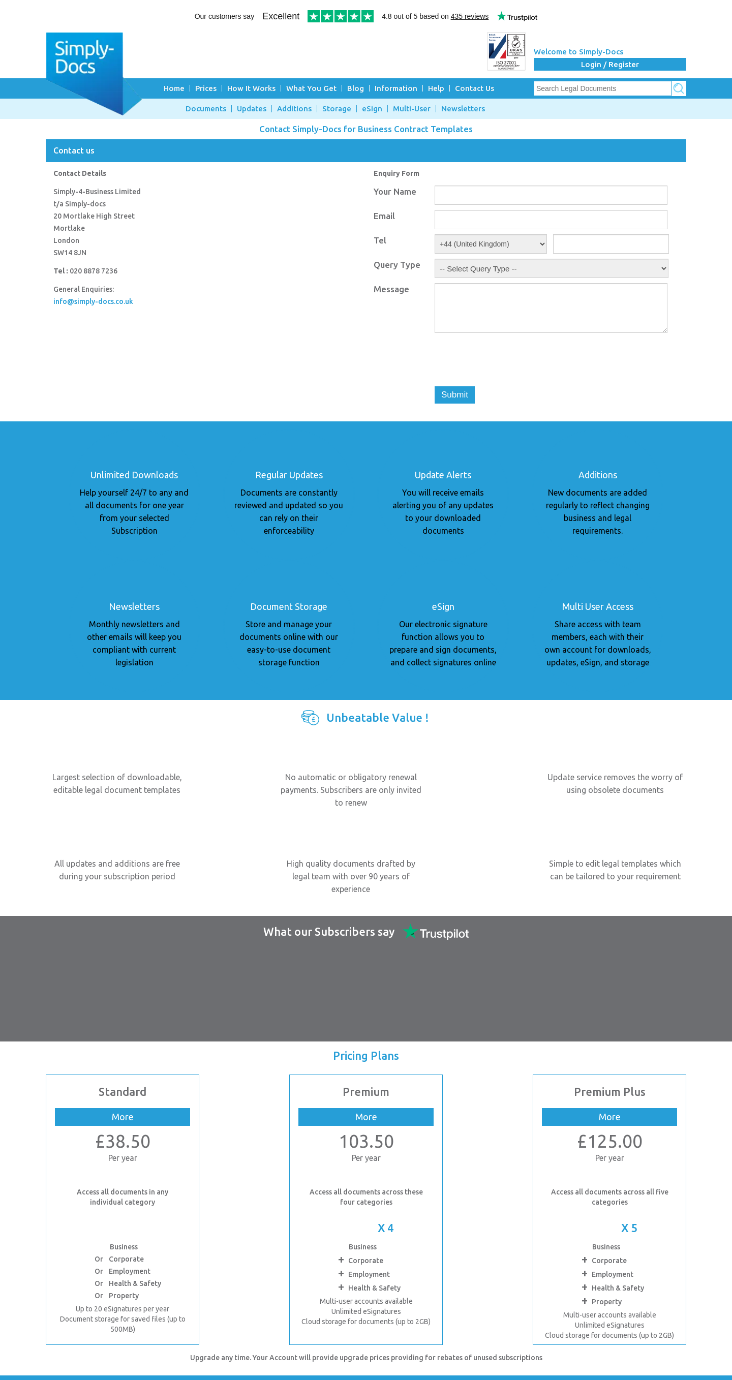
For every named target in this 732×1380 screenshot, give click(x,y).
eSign (372, 108)
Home (174, 88)
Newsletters (463, 108)
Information (396, 88)
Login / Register (610, 64)
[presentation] (512, 361)
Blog (355, 88)
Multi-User (412, 108)
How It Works (251, 88)
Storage (336, 108)
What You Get (311, 88)
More (123, 1117)
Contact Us (474, 88)
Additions (294, 108)
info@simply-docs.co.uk (93, 301)
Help (436, 88)
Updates (251, 108)
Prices (206, 88)
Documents (206, 108)
